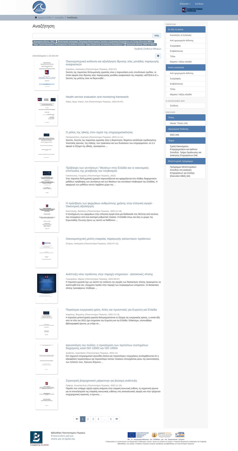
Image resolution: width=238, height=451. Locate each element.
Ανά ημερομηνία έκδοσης (182, 40)
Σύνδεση (174, 105)
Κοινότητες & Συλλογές (180, 35)
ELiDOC (45, 445)
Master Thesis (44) (179, 123)
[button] (185, 4)
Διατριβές (59, 17)
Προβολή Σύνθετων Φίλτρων (147, 49)
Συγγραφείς (175, 46)
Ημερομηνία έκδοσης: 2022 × (44, 41)
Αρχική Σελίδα (44, 17)
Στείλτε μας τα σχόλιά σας (63, 439)
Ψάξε (156, 35)
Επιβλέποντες (176, 51)
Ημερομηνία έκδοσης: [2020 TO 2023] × (141, 44)
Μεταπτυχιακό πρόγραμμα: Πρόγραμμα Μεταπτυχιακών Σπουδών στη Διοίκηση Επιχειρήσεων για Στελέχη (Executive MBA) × (105, 41)
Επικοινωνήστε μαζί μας (62, 436)
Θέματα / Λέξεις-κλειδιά (181, 61)
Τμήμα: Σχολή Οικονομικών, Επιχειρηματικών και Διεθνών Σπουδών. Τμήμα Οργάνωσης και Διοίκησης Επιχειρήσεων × (78, 44)
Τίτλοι (172, 56)
